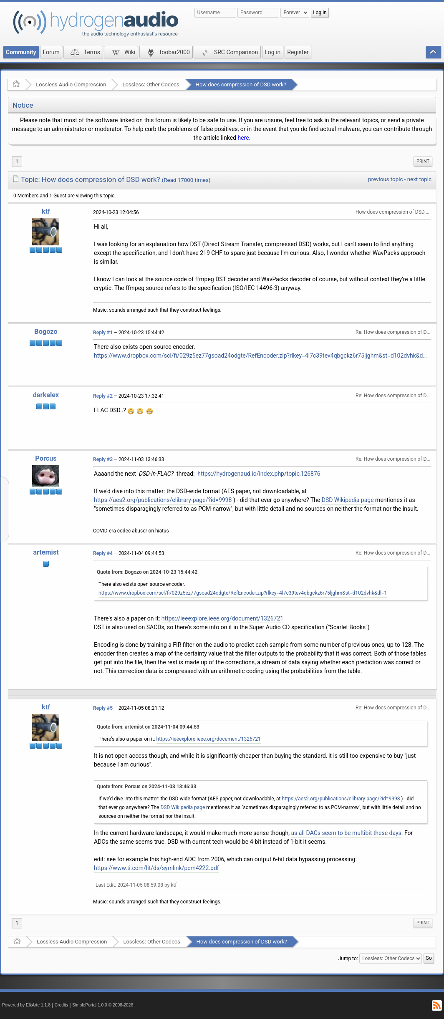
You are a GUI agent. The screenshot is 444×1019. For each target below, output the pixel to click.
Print (422, 161)
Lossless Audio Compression (71, 84)
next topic (419, 179)
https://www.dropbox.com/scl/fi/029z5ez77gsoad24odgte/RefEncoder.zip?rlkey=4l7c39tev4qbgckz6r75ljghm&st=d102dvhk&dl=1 (260, 355)
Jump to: (348, 958)
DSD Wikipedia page (348, 500)
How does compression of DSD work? (241, 84)
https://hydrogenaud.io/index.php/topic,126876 (258, 473)
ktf (46, 211)
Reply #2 (103, 396)
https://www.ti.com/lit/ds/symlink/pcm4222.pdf (156, 868)
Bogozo (45, 331)
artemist (46, 552)
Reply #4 (103, 553)
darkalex (46, 395)
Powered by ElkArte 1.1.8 (26, 1005)
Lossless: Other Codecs (150, 84)
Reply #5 (103, 708)
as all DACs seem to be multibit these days (346, 833)
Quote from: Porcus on (146, 786)
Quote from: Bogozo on (147, 572)
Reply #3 (103, 459)
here (243, 137)
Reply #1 (103, 332)
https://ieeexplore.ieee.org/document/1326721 (222, 618)
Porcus (45, 458)
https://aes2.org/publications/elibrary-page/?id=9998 (163, 500)
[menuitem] (423, 161)
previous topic (385, 179)
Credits (61, 1005)
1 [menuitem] (16, 161)
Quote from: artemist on (148, 727)
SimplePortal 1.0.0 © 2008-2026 (102, 1005)
